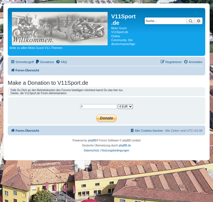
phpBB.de (125, 145)
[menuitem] (44, 62)
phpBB (92, 140)
